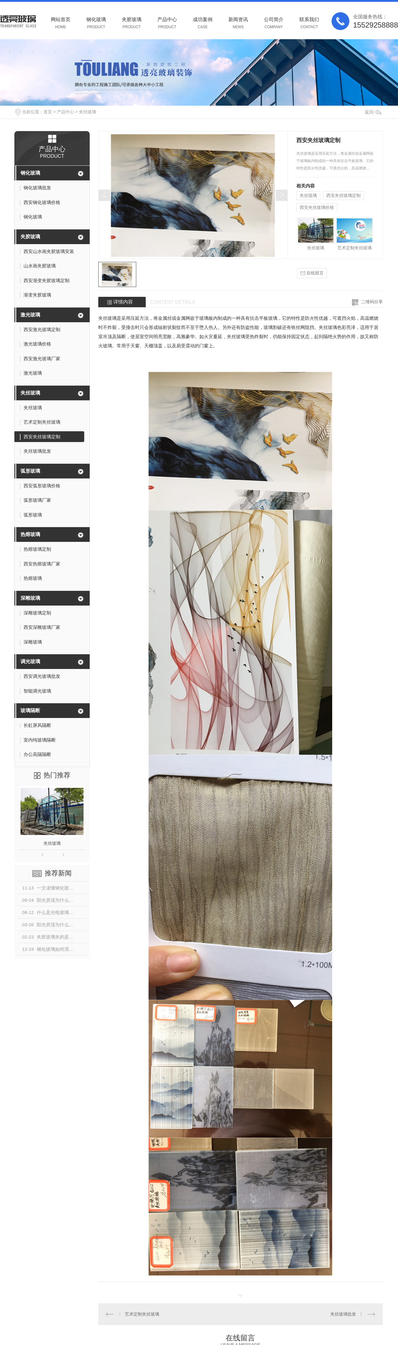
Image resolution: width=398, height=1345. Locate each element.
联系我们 (309, 23)
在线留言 (312, 273)
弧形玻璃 (30, 471)
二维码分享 (372, 301)
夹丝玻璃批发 (343, 1314)
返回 (373, 112)
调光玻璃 (30, 661)
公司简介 (273, 23)
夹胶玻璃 (131, 23)
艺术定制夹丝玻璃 (354, 247)
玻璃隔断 (30, 710)
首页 (47, 111)
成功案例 (202, 23)
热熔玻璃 (30, 534)
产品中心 (167, 23)
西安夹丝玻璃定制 (343, 195)
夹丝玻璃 (87, 111)
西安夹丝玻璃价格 (317, 207)
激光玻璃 (30, 314)
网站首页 (60, 23)
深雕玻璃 (30, 598)
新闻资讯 (238, 23)
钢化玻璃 (96, 23)
